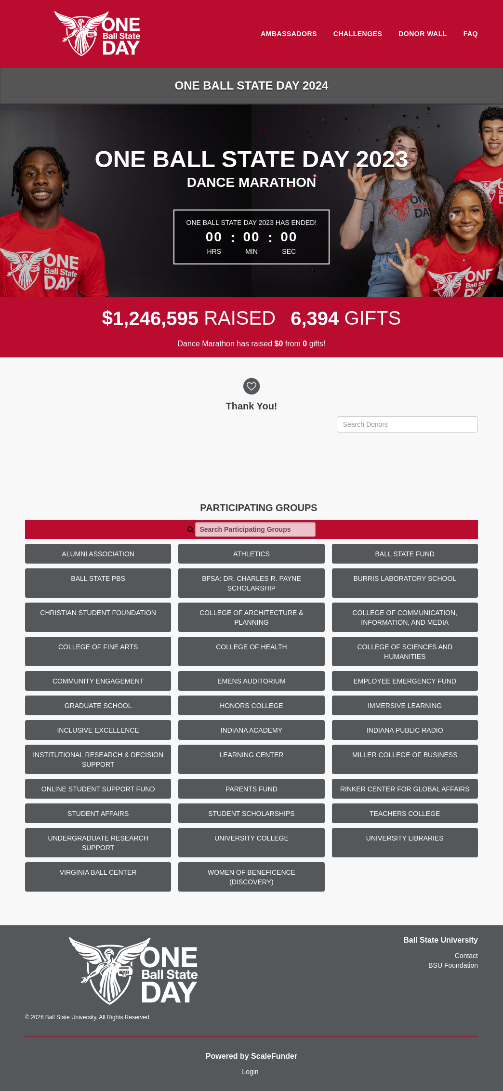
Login (250, 1072)
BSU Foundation (453, 965)
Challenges (357, 34)
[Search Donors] (407, 424)
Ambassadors (289, 34)
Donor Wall (422, 34)
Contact (466, 956)
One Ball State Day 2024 (252, 85)
